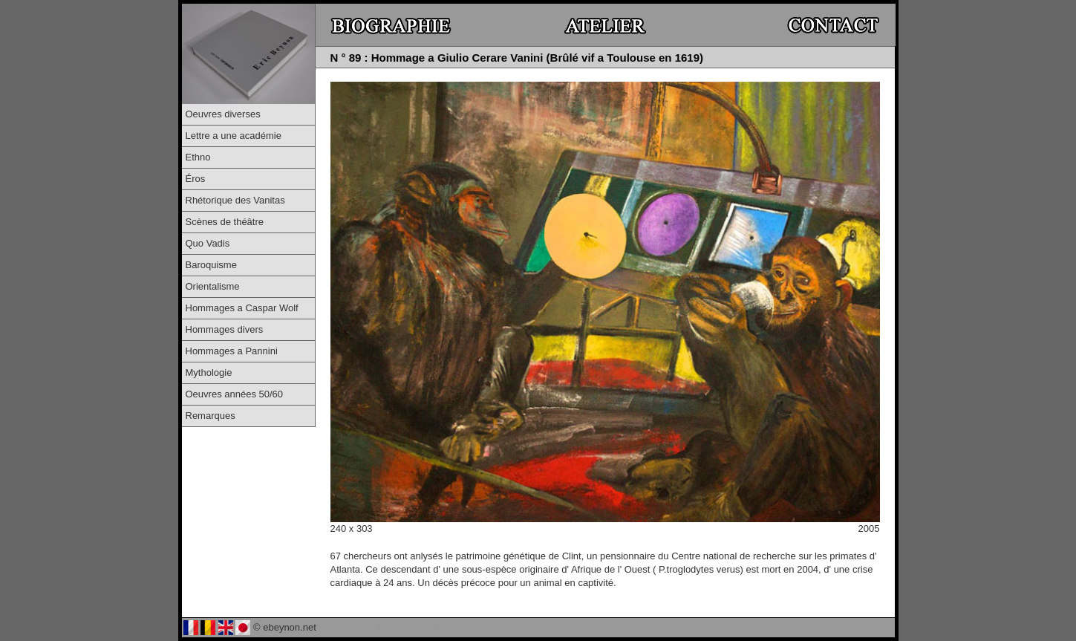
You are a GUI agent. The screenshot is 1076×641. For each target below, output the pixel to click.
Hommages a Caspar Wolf (242, 307)
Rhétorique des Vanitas (235, 200)
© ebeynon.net (284, 627)
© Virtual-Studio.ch (402, 627)
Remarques (210, 415)
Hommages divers (225, 329)
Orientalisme (213, 286)
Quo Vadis (208, 243)
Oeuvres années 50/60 (235, 394)
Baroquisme (211, 264)
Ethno (198, 157)
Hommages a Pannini (232, 351)
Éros (196, 178)
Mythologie (209, 372)
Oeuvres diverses (223, 114)
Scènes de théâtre (225, 221)
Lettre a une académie (233, 135)
